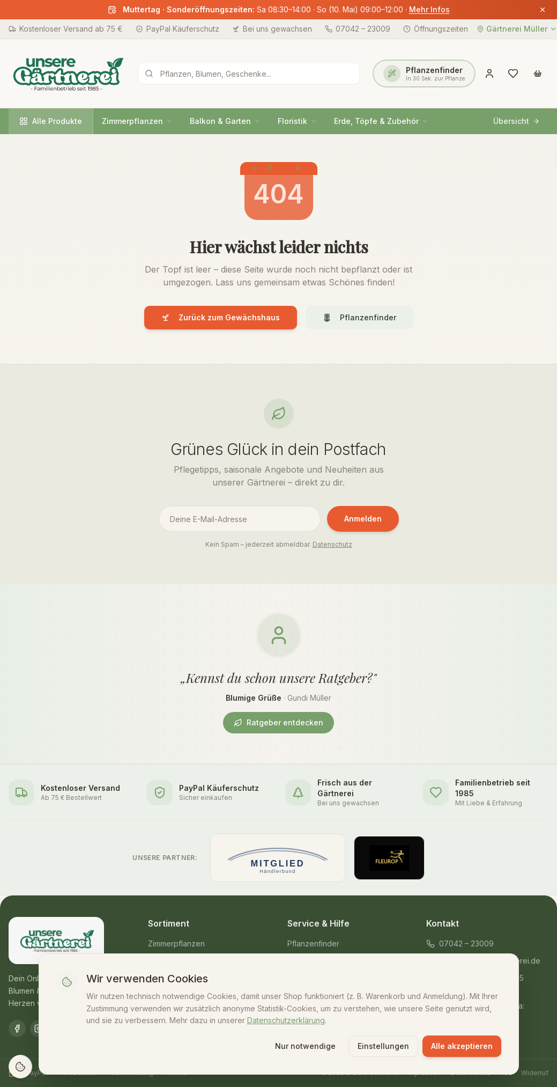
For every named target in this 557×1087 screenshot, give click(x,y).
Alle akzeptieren (462, 1045)
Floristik (297, 121)
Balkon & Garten (225, 121)
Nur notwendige (305, 1045)
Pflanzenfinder (359, 317)
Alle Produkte (50, 121)
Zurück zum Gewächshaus (220, 317)
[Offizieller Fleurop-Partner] (389, 858)
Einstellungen (383, 1045)
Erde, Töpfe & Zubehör (381, 121)
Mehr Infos (429, 9)
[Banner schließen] (542, 10)
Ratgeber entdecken (278, 722)
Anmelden (363, 518)
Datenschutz (332, 544)
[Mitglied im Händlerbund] (277, 858)
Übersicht (516, 121)
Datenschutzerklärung (286, 1019)
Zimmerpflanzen (137, 121)
